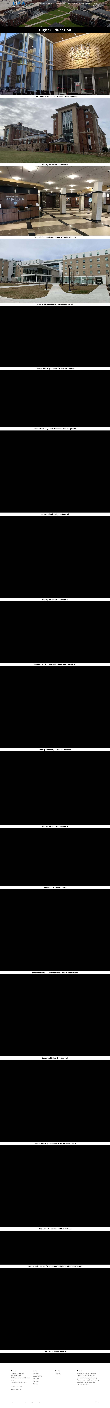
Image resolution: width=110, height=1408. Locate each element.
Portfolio (50, 4)
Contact (96, 5)
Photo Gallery (61, 4)
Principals (88, 4)
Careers (95, 4)
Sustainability (73, 4)
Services (42, 4)
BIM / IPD (81, 4)
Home (36, 4)
